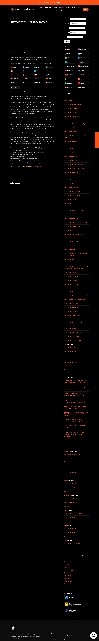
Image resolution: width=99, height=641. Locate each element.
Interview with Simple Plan (71, 276)
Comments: (67, 32)
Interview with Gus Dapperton (72, 292)
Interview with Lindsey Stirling (72, 238)
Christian (67, 451)
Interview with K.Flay (69, 120)
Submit (67, 41)
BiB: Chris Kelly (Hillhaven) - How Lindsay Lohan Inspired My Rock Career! (75, 407)
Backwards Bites (68, 633)
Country (67, 359)
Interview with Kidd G (70, 249)
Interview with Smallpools (71, 131)
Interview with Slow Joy (70, 502)
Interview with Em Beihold (71, 214)
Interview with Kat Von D (71, 145)
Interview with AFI (69, 230)
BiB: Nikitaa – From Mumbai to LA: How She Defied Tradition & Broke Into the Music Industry (76, 413)
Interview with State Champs (72, 195)
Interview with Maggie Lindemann (73, 191)
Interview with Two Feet (70, 156)
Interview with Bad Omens (71, 96)
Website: (66, 28)
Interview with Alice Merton (71, 272)
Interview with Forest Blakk (71, 336)
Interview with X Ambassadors (72, 127)
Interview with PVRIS (69, 203)
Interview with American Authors (73, 108)
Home (40, 7)
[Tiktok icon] (84, 636)
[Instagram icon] (81, 633)
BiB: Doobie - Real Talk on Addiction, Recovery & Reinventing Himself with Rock (75, 420)
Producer (68, 581)
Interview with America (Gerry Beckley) (74, 124)
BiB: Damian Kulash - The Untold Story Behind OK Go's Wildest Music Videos (74, 401)
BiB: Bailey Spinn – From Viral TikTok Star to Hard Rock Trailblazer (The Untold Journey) (76, 381)
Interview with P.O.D (69, 100)
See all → (66, 355)
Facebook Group (35, 166)
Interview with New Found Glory (73, 180)
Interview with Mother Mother (72, 116)
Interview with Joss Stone (71, 187)
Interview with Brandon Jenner (72, 104)
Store (73, 7)
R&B (65, 540)
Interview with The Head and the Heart (74, 299)
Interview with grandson (70, 141)
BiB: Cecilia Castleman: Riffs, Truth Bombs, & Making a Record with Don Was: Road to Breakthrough (76, 426)
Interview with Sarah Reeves (72, 458)
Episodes (47, 7)
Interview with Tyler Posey (71, 218)
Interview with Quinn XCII (71, 242)
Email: (65, 37)
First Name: (67, 19)
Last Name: (67, 23)
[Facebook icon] (84, 633)
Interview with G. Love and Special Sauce (75, 168)
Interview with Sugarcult (70, 280)
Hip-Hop (66, 525)
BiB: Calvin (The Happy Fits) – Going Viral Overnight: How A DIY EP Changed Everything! (75, 434)
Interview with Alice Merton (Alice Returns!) (76, 296)
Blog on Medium (68, 635)
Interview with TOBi (69, 532)
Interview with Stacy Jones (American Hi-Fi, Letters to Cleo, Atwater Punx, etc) (76, 267)
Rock (66, 481)
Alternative (68, 495)
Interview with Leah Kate (71, 319)
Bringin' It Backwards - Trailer (72, 447)
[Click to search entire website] (80, 10)
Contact (67, 7)
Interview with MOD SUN (71, 112)
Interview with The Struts (71, 176)
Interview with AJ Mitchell (71, 152)
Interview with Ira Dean (70, 362)
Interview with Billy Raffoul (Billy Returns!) (75, 207)
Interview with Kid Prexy (70, 517)
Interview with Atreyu (70, 288)
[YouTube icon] (78, 633)
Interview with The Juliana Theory (73, 183)
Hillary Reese (15, 183)
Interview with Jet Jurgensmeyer (73, 454)
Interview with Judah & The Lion (73, 332)
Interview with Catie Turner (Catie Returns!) (76, 222)
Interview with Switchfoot (71, 172)
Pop (65, 344)
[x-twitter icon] (78, 636)
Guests (63, 10)
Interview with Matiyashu (71, 328)
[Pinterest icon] (78, 639)
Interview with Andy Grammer (72, 284)
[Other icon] (82, 639)
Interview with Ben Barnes (71, 303)
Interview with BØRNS (70, 351)
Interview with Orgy (69, 149)
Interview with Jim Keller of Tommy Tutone (76, 245)
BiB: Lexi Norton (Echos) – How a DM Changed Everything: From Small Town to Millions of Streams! (75, 395)
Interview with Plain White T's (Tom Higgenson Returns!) (73, 323)
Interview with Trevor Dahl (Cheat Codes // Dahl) (75, 136)
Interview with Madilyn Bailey (72, 315)
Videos (55, 7)
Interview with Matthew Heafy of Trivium (75, 234)
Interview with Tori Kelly (70, 160)
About (61, 7)
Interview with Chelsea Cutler (72, 226)
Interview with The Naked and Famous (74, 164)
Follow (85, 9)
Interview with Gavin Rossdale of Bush (74, 211)
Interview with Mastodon (71, 199)
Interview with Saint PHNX (71, 311)
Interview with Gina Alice (71, 547)
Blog (79, 7)
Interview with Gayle (69, 259)
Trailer (66, 444)
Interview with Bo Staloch (71, 347)
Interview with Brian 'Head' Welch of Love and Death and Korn (75, 254)
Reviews (74, 10)
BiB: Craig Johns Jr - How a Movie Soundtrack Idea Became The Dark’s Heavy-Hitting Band (76, 387)
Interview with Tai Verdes (71, 307)
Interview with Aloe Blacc (71, 263)
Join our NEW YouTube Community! (49, 2)
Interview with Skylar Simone (72, 543)
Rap (65, 510)
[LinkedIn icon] (81, 636)
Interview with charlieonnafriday (73, 340)
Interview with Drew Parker (71, 366)
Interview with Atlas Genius (71, 484)
